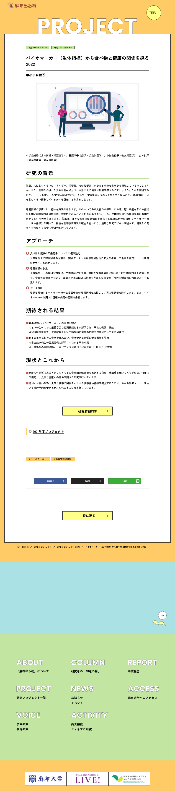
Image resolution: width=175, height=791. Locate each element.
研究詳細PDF (87, 410)
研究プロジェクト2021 (61, 47)
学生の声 (21, 715)
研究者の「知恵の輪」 (82, 662)
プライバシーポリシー (131, 788)
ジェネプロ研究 (79, 720)
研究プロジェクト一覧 (27, 688)
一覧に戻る (87, 512)
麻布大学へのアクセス (139, 688)
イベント (75, 694)
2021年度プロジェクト (44, 429)
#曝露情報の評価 (59, 456)
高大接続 (75, 715)
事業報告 (132, 662)
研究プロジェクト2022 (37, 47)
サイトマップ (153, 788)
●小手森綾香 (35, 74)
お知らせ (75, 688)
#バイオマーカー (36, 456)
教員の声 (21, 720)
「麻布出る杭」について (28, 662)
